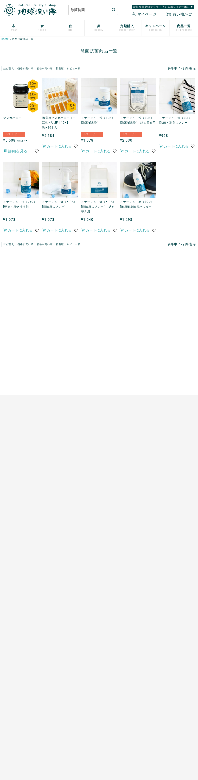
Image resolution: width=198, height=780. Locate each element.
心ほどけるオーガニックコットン (21, 373)
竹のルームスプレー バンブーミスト (125, 364)
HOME (5, 39)
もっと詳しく (99, 676)
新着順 (60, 68)
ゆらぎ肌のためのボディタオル (21, 567)
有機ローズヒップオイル (69, 395)
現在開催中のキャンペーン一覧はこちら (99, 271)
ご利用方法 (59, 474)
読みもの (110, 466)
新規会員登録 (122, 723)
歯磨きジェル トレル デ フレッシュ (21, 499)
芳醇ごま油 (59, 423)
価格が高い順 (45, 68)
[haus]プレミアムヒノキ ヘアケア (22, 524)
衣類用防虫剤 (9, 407)
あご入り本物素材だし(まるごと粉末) (74, 346)
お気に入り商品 (123, 730)
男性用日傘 (111, 393)
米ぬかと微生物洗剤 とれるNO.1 (124, 346)
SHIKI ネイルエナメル (15, 561)
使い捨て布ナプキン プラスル (21, 349)
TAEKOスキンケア (12, 515)
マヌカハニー (61, 361)
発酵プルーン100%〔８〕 (69, 382)
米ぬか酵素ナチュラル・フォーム (21, 487)
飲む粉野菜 (59, 429)
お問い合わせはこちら (49, 714)
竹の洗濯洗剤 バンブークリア (125, 354)
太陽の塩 (58, 354)
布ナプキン (7, 343)
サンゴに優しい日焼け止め (18, 554)
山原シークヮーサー (66, 409)
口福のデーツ (61, 368)
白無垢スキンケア (12, 459)
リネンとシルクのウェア (17, 400)
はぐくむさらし (114, 380)
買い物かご (179, 14)
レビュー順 (74, 68)
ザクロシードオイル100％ (70, 402)
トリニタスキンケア (14, 508)
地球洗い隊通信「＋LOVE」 (123, 473)
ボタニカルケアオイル (15, 540)
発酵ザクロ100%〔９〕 (68, 375)
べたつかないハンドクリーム (20, 533)
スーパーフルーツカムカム (70, 416)
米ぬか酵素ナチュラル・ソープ (21, 466)
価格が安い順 (25, 68)
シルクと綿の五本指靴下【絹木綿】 (21, 391)
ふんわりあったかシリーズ (18, 382)
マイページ (144, 14)
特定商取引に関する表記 (163, 716)
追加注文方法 (61, 481)
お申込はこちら (62, 468)
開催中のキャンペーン (119, 459)
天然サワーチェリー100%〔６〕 (74, 388)
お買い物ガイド (123, 710)
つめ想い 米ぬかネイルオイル (21, 547)
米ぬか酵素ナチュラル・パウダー (20, 476)
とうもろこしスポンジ (119, 387)
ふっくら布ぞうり (12, 363)
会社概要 (152, 723)
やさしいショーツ (12, 356)
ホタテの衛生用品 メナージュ (125, 373)
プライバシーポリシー (161, 710)
